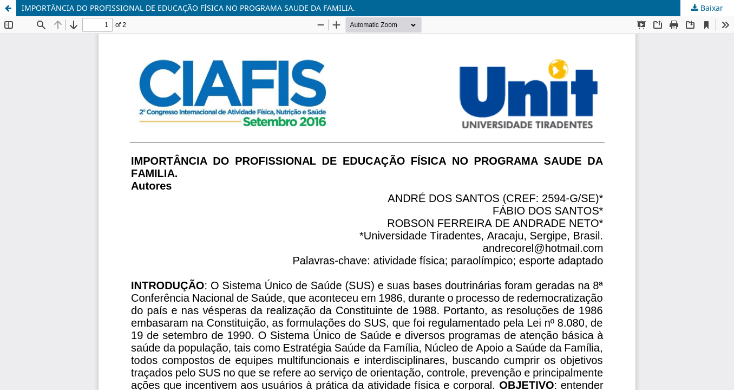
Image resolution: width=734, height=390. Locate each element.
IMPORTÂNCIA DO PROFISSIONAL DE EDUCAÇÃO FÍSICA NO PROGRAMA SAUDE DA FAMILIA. (188, 8)
